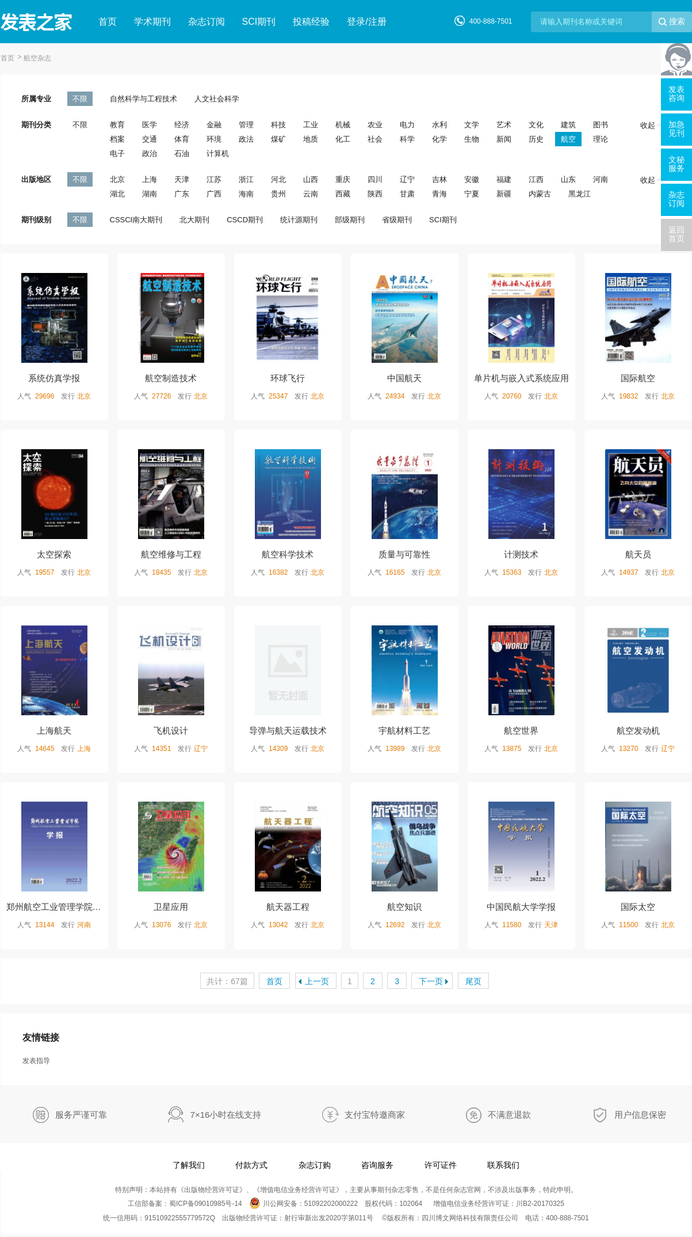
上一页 (317, 981)
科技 (278, 124)
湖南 (149, 193)
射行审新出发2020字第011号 (328, 1218)
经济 (181, 124)
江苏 (214, 179)
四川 (375, 179)
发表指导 (36, 1061)
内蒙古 (540, 193)
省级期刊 (397, 219)
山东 (568, 179)
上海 (149, 179)
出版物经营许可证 (211, 1190)
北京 (117, 179)
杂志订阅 (206, 21)
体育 (181, 139)
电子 (117, 153)
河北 (278, 179)
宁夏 (471, 193)
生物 (471, 139)
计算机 (218, 153)
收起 (651, 125)
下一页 (431, 981)
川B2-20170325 (540, 1204)
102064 (410, 1204)
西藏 (342, 193)
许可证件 (441, 1165)
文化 (536, 124)
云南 (310, 193)
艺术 (503, 124)
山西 (310, 179)
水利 (439, 124)
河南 (600, 179)
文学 (471, 124)
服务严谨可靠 (81, 1115)
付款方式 (251, 1165)
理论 (600, 139)
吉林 (439, 179)
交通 (149, 139)
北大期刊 (194, 219)
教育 (117, 124)
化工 (342, 139)
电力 (407, 124)
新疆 (503, 193)
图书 (600, 124)
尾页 (473, 981)
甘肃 (407, 193)
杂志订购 (315, 1165)
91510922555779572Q (179, 1218)
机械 (342, 124)
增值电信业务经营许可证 (298, 1190)
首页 (107, 21)
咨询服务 (377, 1165)
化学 (439, 139)
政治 (149, 153)
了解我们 (189, 1165)
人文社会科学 (216, 98)
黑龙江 (579, 193)
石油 (181, 153)
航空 (568, 139)
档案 (117, 139)
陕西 (375, 193)
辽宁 (407, 179)
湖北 (117, 193)
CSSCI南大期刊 (136, 219)
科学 (407, 139)
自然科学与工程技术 (143, 98)
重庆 (342, 179)
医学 (149, 124)
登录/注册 (366, 21)
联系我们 (503, 1165)
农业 (375, 124)
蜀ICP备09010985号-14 (205, 1204)
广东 (181, 193)
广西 (214, 193)
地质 (310, 139)
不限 (79, 98)
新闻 (503, 139)
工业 (310, 124)
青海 (439, 193)
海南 (246, 193)
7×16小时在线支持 (226, 1115)
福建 (503, 179)
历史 (536, 139)
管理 (246, 124)
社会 (375, 139)
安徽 (471, 179)
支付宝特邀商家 (375, 1115)
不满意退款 (509, 1115)
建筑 (568, 124)
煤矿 (278, 139)
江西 (536, 179)
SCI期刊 (259, 21)
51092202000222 (331, 1204)
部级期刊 (350, 219)
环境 (214, 139)
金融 (214, 124)
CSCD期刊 (245, 219)
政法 (246, 139)
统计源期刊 (299, 219)
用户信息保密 (640, 1115)
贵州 (278, 193)
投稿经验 (311, 21)
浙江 (246, 179)
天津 (181, 179)
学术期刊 (152, 21)
